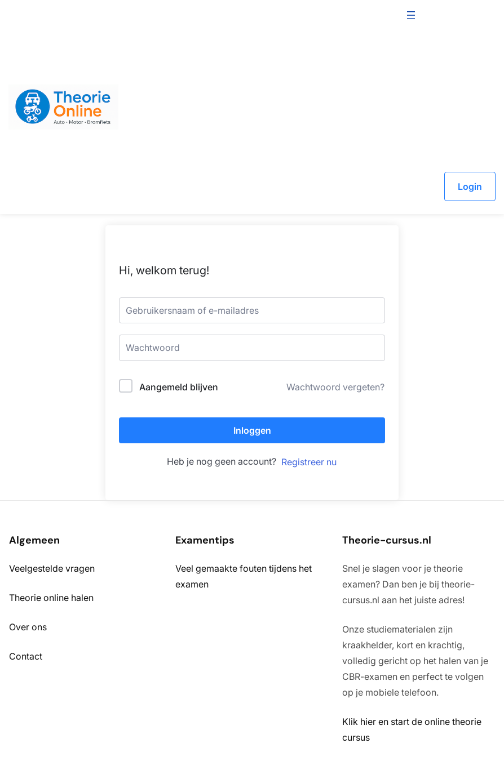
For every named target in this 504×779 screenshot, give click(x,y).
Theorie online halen (51, 597)
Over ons (28, 627)
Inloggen (252, 430)
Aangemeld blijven (178, 387)
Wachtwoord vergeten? (335, 387)
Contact (25, 656)
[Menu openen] (411, 15)
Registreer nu (309, 462)
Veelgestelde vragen (52, 568)
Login (470, 186)
